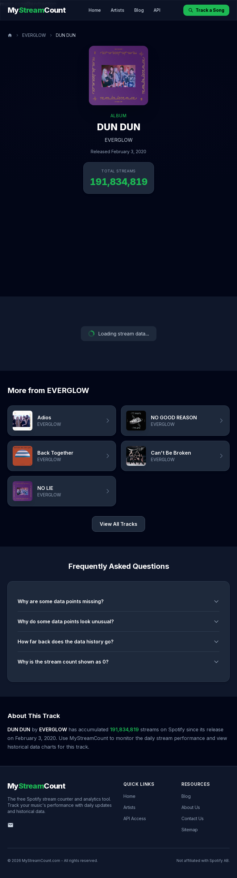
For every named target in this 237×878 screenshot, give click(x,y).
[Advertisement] (118, 250)
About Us (190, 807)
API (157, 10)
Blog (139, 10)
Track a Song (206, 10)
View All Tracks (118, 524)
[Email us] (10, 825)
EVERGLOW (34, 35)
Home (95, 10)
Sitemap (189, 829)
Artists (117, 10)
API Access (134, 818)
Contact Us (192, 818)
